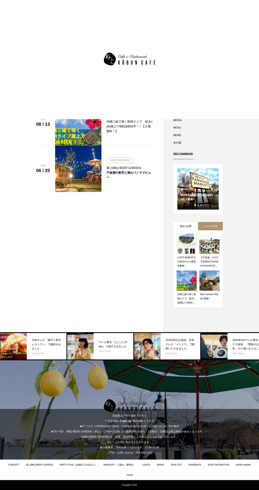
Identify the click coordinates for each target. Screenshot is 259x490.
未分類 (177, 142)
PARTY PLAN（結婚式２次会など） (78, 464)
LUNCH (146, 464)
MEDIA (177, 120)
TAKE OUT (176, 464)
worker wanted (243, 464)
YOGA (129, 475)
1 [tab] (195, 205)
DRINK (160, 464)
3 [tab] (201, 205)
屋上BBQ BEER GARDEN (39, 464)
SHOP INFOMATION (218, 464)
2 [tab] (198, 205)
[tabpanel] (198, 189)
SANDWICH (194, 464)
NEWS (177, 135)
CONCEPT (13, 464)
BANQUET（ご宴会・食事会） (120, 464)
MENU (177, 127)
